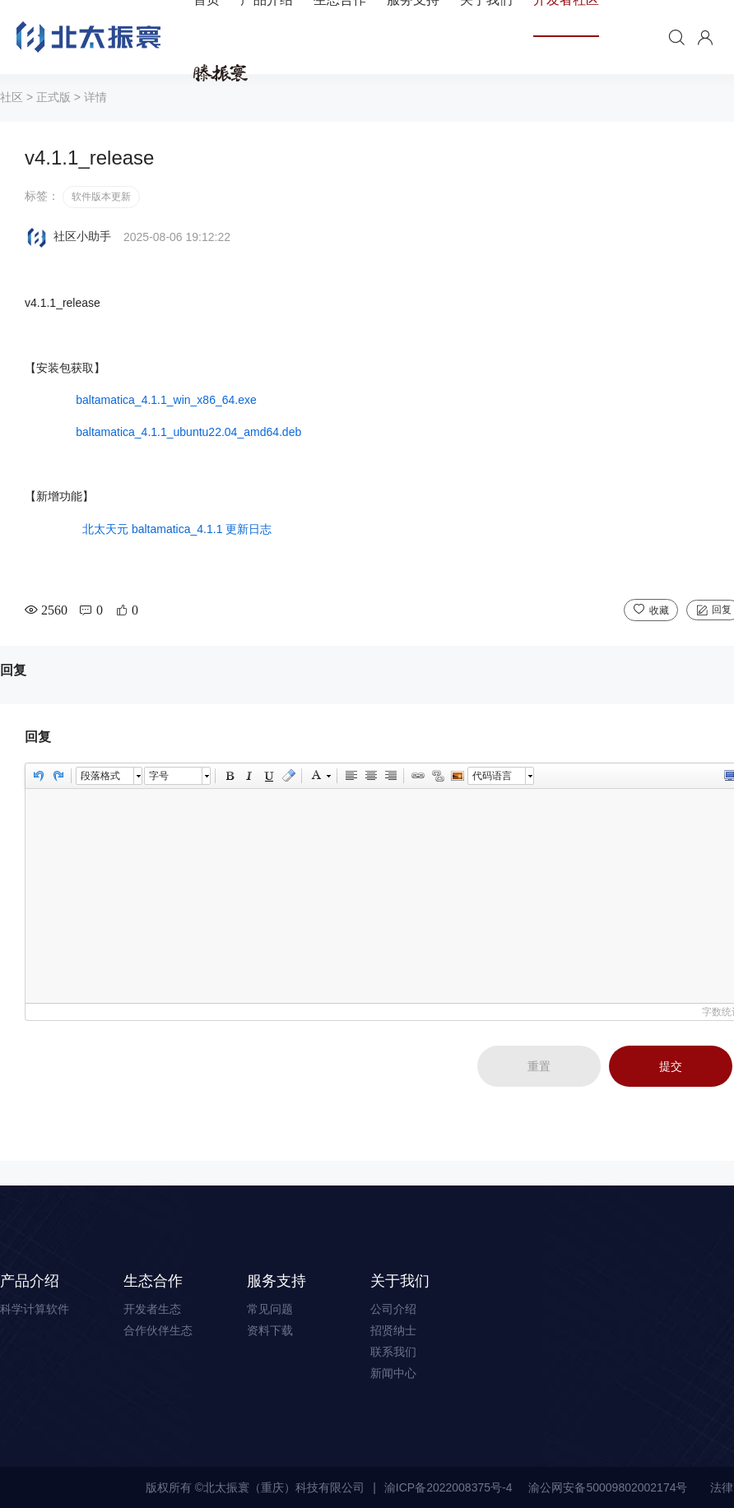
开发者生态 (152, 1308)
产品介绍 (29, 1281)
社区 (11, 97)
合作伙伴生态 (158, 1330)
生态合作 (153, 1281)
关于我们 (400, 1281)
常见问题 (270, 1308)
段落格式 (100, 776)
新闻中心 (393, 1373)
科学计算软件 (34, 1308)
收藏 (659, 610)
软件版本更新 (101, 196)
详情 (95, 97)
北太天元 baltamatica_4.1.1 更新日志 (177, 529)
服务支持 (276, 1281)
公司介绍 (393, 1308)
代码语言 (492, 776)
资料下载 (270, 1330)
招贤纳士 (393, 1330)
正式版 (53, 97)
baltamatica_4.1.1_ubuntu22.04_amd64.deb (188, 431)
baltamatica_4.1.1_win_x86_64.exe (162, 399)
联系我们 (393, 1351)
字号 (159, 776)
